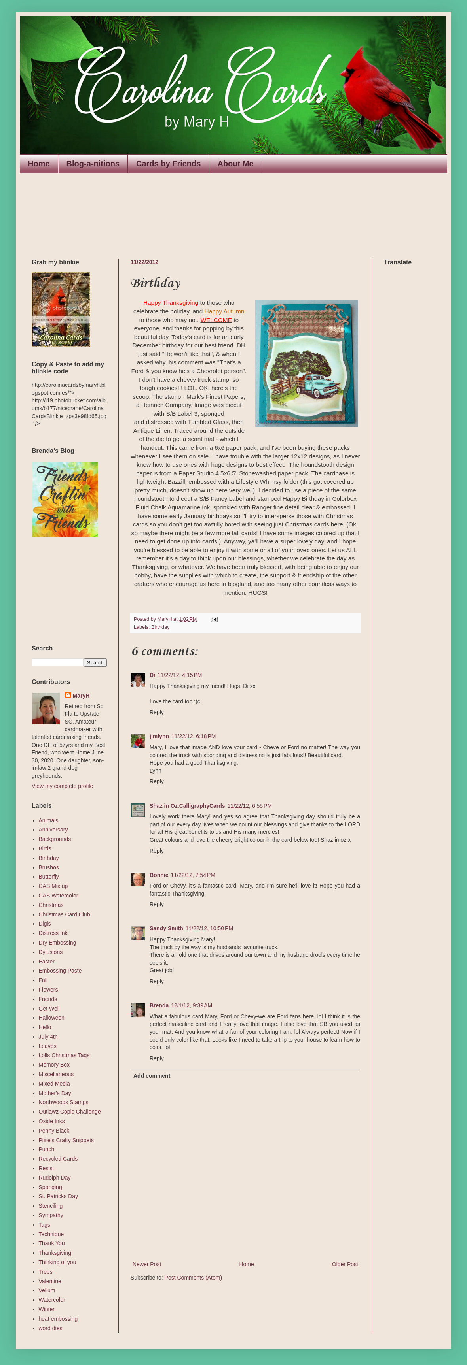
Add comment (151, 1076)
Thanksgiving (55, 1253)
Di (152, 675)
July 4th (48, 1036)
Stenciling (51, 1206)
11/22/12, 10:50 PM (209, 928)
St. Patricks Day (58, 1196)
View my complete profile (62, 786)
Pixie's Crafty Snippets (66, 1140)
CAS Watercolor (58, 895)
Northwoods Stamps (64, 1102)
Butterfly (49, 876)
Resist (46, 1168)
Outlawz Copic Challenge (70, 1112)
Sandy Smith (166, 928)
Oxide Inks (52, 1121)
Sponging (50, 1187)
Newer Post (147, 1264)
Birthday (160, 627)
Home (39, 163)
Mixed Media (54, 1083)
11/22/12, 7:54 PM (193, 875)
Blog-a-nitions (93, 163)
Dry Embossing (57, 942)
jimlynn (159, 736)
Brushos (49, 867)
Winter (47, 1309)
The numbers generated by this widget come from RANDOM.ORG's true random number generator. (63, 591)
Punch (47, 1149)
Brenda (159, 1005)
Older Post (345, 1264)
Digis (45, 923)
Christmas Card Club (64, 914)
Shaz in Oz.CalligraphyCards (187, 806)
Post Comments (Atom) (193, 1278)
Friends (48, 999)
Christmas (51, 905)
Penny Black (54, 1130)
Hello (45, 1027)
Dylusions (51, 952)
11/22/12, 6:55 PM (250, 806)
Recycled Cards (58, 1159)
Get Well (49, 1008)
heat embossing (58, 1319)
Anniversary (53, 829)
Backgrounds (55, 839)
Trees (46, 1272)
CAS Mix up (53, 886)
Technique (51, 1234)
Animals (49, 820)
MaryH (81, 695)
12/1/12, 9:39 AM (191, 1005)
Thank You (52, 1243)
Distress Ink (53, 933)
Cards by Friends (168, 163)
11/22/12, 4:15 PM (180, 675)
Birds (45, 848)
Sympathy (51, 1215)
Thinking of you (57, 1262)
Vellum (47, 1290)
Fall (43, 980)
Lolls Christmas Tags (64, 1055)
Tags (45, 1225)
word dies (51, 1328)
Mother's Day (55, 1093)
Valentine (50, 1281)
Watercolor (52, 1300)
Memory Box (54, 1064)
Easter (47, 961)
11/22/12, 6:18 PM (193, 736)
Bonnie (159, 875)
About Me (235, 163)
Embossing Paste (60, 970)
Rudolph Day (55, 1178)
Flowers (48, 989)
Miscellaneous (56, 1074)
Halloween (52, 1017)
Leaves (48, 1046)
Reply (157, 712)
